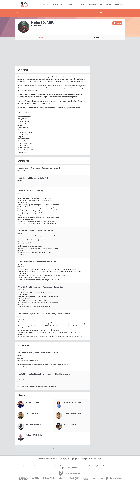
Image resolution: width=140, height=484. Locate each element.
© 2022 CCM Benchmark (70, 468)
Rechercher (24, 13)
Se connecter (116, 13)
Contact (36, 466)
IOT (62, 4)
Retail (37, 4)
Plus (52, 448)
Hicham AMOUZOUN (72, 413)
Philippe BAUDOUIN (34, 435)
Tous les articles (104, 466)
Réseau (96, 38)
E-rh (83, 4)
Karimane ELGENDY (34, 424)
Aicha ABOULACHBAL (72, 402)
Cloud (109, 4)
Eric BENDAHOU (32, 413)
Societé (57, 466)
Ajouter (118, 23)
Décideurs (92, 4)
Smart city (72, 4)
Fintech (55, 4)
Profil (41, 38)
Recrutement (50, 466)
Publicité (42, 466)
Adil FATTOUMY (32, 402)
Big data (119, 4)
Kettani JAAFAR (70, 424)
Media (45, 4)
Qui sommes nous (28, 466)
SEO (101, 4)
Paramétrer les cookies (81, 466)
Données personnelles (67, 466)
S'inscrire (103, 13)
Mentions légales (94, 466)
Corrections (114, 466)
